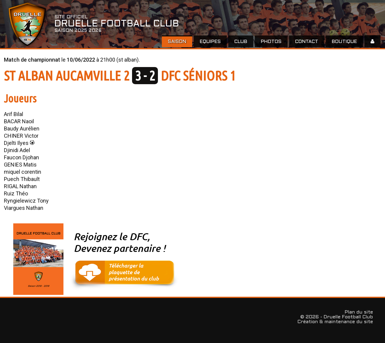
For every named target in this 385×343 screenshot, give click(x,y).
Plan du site (359, 312)
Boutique (344, 41)
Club (240, 41)
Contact (306, 41)
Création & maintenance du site (335, 322)
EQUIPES (210, 41)
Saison (177, 41)
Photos (271, 41)
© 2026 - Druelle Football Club (336, 317)
